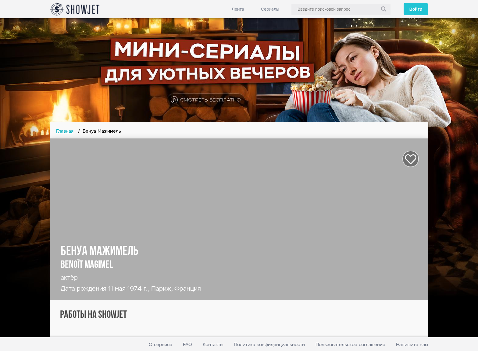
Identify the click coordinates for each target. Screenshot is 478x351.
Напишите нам (412, 344)
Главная (64, 131)
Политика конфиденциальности (269, 344)
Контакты (213, 344)
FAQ (187, 344)
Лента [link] (238, 9)
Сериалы (270, 9)
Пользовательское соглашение (350, 344)
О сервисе (160, 344)
